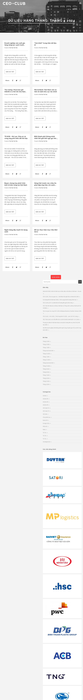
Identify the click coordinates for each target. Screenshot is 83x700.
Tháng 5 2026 (46, 341)
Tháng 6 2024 (46, 378)
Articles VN (45, 398)
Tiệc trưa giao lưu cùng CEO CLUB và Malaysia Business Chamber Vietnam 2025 (62, 311)
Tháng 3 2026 (46, 344)
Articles (44, 395)
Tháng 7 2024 (46, 375)
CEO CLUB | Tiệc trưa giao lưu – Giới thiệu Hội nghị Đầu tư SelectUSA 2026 (61, 296)
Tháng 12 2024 (46, 359)
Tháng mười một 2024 (48, 363)
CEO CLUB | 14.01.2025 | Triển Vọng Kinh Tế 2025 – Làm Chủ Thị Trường (60, 316)
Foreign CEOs (46, 423)
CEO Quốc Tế (46, 408)
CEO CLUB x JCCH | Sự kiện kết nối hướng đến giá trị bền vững (58, 302)
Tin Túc (11, 48)
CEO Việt (45, 414)
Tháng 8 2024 (46, 372)
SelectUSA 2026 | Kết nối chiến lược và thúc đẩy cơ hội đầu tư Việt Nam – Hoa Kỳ (62, 291)
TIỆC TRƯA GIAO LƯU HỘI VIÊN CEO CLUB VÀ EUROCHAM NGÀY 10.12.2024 (61, 319)
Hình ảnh (45, 426)
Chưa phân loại (46, 417)
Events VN (45, 420)
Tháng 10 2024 (46, 366)
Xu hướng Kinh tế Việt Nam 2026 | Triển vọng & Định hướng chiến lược (60, 299)
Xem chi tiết (10, 71)
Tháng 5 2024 (46, 381)
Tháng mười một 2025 (48, 350)
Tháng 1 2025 (46, 356)
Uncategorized (46, 441)
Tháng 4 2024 (46, 384)
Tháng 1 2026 (46, 347)
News (44, 429)
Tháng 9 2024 (46, 369)
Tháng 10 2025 (46, 353)
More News (56, 277)
